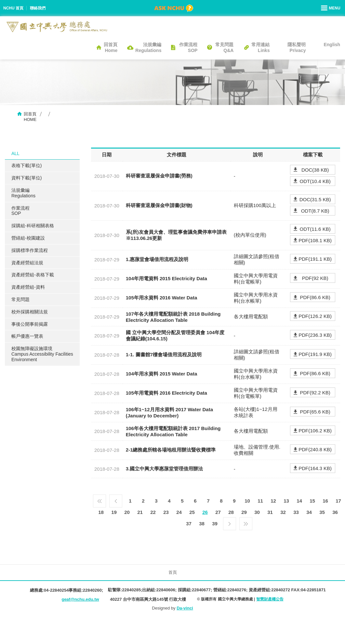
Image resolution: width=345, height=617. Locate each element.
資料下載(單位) (26, 177)
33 (296, 512)
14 (299, 501)
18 (101, 512)
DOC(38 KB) (315, 170)
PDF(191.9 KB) (315, 354)
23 (166, 512)
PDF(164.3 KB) (315, 468)
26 (205, 512)
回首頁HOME (30, 117)
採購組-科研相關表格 (32, 225)
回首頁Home (110, 47)
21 (140, 512)
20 (127, 512)
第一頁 (99, 499)
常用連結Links (260, 47)
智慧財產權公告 (270, 599)
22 (153, 512)
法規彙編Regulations (148, 47)
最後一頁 (245, 522)
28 (231, 512)
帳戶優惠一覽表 (27, 336)
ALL (15, 153)
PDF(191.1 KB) (315, 259)
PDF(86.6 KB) (315, 297)
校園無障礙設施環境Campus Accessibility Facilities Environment (42, 354)
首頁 (172, 572)
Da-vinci (185, 608)
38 (202, 523)
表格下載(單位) (26, 165)
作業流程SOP (188, 47)
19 (114, 512)
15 (312, 501)
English (332, 44)
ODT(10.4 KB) (315, 181)
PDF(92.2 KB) (315, 392)
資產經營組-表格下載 (32, 274)
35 (322, 512)
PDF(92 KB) (315, 278)
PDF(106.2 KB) (315, 430)
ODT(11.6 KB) (315, 229)
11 (260, 501)
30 (257, 512)
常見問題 (20, 299)
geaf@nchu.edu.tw (80, 599)
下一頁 (229, 522)
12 (273, 501)
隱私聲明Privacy (296, 47)
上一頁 (115, 499)
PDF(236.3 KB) (315, 335)
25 (192, 512)
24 (179, 512)
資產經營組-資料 (28, 287)
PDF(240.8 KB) (315, 449)
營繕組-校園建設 (28, 238)
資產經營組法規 (27, 262)
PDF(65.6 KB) (315, 411)
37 (189, 523)
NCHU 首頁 (13, 8)
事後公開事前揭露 (29, 324)
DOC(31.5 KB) (315, 199)
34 (309, 512)
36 (335, 512)
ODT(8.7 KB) (315, 211)
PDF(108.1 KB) (315, 240)
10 (247, 501)
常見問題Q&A (224, 47)
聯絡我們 (38, 8)
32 (283, 512)
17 (338, 501)
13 (286, 501)
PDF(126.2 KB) (315, 316)
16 (325, 501)
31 (270, 512)
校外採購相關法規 (29, 311)
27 (218, 512)
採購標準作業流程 (29, 250)
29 (244, 512)
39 (215, 523)
